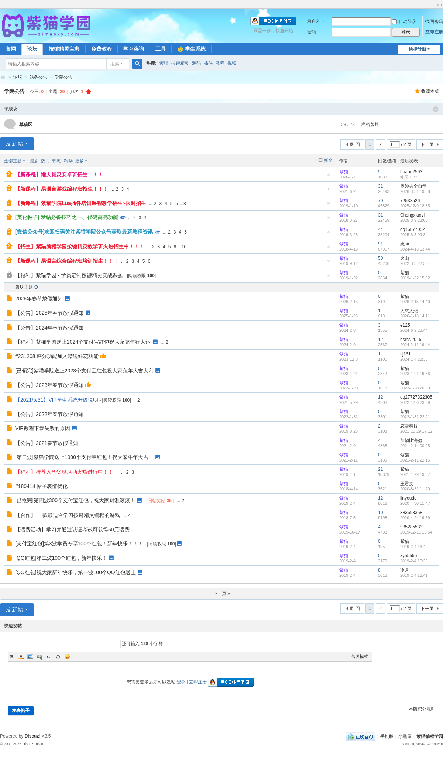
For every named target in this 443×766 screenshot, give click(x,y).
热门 (45, 160)
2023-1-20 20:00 (415, 388)
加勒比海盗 (411, 440)
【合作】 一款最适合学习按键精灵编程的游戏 (67, 515)
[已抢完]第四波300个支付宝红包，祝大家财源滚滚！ (75, 500)
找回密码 (434, 21)
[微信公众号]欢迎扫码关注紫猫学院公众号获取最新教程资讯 (84, 232)
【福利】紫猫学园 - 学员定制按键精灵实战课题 (69, 275)
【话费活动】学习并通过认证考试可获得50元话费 (72, 529)
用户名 (313, 21)
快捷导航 (417, 49)
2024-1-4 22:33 (414, 359)
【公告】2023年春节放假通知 (49, 385)
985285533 (411, 527)
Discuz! (33, 736)
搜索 (114, 64)
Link (39, 656)
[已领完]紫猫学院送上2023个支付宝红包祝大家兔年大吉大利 (84, 371)
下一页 (427, 144)
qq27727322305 (416, 397)
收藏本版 (430, 91)
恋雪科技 (409, 426)
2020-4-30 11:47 (415, 503)
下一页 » (221, 593)
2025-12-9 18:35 (415, 206)
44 (380, 229)
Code (58, 656)
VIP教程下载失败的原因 (42, 428)
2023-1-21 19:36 (415, 373)
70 (380, 200)
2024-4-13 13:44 (415, 249)
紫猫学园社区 (3, 77)
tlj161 (405, 354)
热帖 (56, 160)
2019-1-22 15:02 (415, 278)
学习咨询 (133, 49)
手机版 (387, 736)
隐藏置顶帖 (328, 205)
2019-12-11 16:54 (416, 532)
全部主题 (13, 160)
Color (21, 656)
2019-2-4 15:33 (414, 561)
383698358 (411, 512)
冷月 (404, 570)
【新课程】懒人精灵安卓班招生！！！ (59, 174)
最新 (34, 160)
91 (380, 243)
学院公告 (63, 77)
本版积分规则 (422, 709)
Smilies (67, 656)
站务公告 (38, 77)
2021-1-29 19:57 (415, 474)
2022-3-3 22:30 (414, 263)
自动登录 (404, 21)
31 (380, 186)
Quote (48, 656)
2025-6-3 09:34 (414, 234)
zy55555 (408, 555)
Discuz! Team (33, 744)
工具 (160, 49)
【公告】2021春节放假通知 (46, 443)
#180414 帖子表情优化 (41, 486)
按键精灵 (180, 63)
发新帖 (15, 144)
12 (380, 339)
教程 (220, 63)
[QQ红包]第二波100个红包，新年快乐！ (61, 558)
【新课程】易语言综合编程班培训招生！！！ (67, 261)
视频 (231, 63)
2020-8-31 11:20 (415, 489)
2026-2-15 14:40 (415, 301)
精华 (68, 160)
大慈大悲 (409, 310)
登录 (180, 681)
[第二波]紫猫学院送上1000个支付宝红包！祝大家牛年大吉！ (84, 457)
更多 (79, 160)
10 (184, 246)
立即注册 (434, 31)
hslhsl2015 (410, 339)
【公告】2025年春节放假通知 (49, 313)
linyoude (408, 498)
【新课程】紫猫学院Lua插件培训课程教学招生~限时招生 (80, 203)
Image (30, 656)
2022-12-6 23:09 (415, 402)
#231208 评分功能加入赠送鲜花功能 (57, 356)
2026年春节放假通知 (39, 299)
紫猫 (163, 63)
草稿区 (25, 124)
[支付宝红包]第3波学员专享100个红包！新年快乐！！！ (79, 544)
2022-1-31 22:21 (415, 417)
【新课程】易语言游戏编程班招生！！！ (61, 189)
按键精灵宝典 (64, 49)
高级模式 (359, 656)
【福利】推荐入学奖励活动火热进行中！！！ (67, 472)
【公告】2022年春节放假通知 (49, 414)
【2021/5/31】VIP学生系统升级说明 (56, 400)
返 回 (355, 144)
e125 (405, 325)
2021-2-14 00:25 (415, 445)
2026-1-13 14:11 (415, 316)
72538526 (410, 200)
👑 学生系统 (191, 49)
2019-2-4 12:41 (414, 575)
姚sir (404, 243)
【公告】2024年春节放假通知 (49, 328)
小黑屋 (405, 736)
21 (380, 469)
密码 (311, 31)
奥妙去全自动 (413, 186)
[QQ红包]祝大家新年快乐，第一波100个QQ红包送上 (75, 572)
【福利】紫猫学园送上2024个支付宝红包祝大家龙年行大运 (83, 342)
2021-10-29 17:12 (416, 431)
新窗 (328, 160)
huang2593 (411, 171)
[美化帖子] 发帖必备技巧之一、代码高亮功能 (66, 217)
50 (380, 258)
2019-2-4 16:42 (414, 546)
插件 (208, 63)
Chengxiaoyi (412, 215)
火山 (404, 258)
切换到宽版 (439, 5)
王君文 (406, 483)
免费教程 (101, 49)
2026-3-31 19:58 (415, 191)
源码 (196, 63)
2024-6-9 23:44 (414, 330)
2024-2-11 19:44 (415, 345)
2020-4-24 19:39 (415, 517)
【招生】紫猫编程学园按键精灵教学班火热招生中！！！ (79, 246)
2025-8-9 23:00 (414, 220)
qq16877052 (412, 229)
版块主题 (24, 287)
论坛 (32, 49)
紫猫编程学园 (429, 736)
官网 (11, 49)
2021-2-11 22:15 (415, 460)
